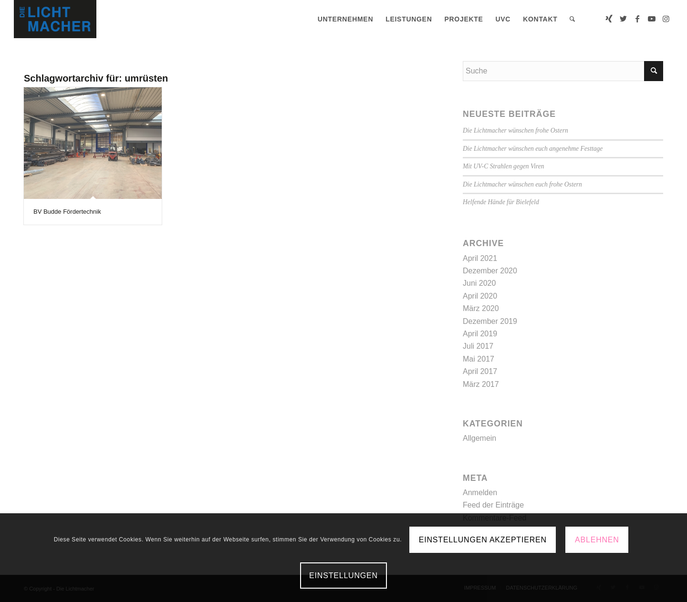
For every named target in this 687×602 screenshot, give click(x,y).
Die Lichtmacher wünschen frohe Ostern (515, 130)
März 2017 (481, 384)
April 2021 (480, 258)
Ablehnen (597, 540)
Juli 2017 (478, 346)
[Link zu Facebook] (637, 18)
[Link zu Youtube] (652, 18)
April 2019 (480, 334)
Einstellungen (343, 575)
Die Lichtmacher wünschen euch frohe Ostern (522, 184)
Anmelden (480, 492)
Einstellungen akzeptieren (483, 540)
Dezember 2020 (490, 271)
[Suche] (572, 19)
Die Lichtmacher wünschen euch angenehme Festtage (533, 148)
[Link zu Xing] (609, 18)
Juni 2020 (479, 283)
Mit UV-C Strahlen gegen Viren (503, 166)
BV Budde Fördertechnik (67, 211)
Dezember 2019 (490, 321)
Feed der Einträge (493, 505)
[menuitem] (346, 19)
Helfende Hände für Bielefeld (501, 202)
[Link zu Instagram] (666, 18)
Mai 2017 (478, 359)
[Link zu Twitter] (623, 18)
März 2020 (481, 308)
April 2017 (480, 371)
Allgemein (479, 438)
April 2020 (480, 296)
